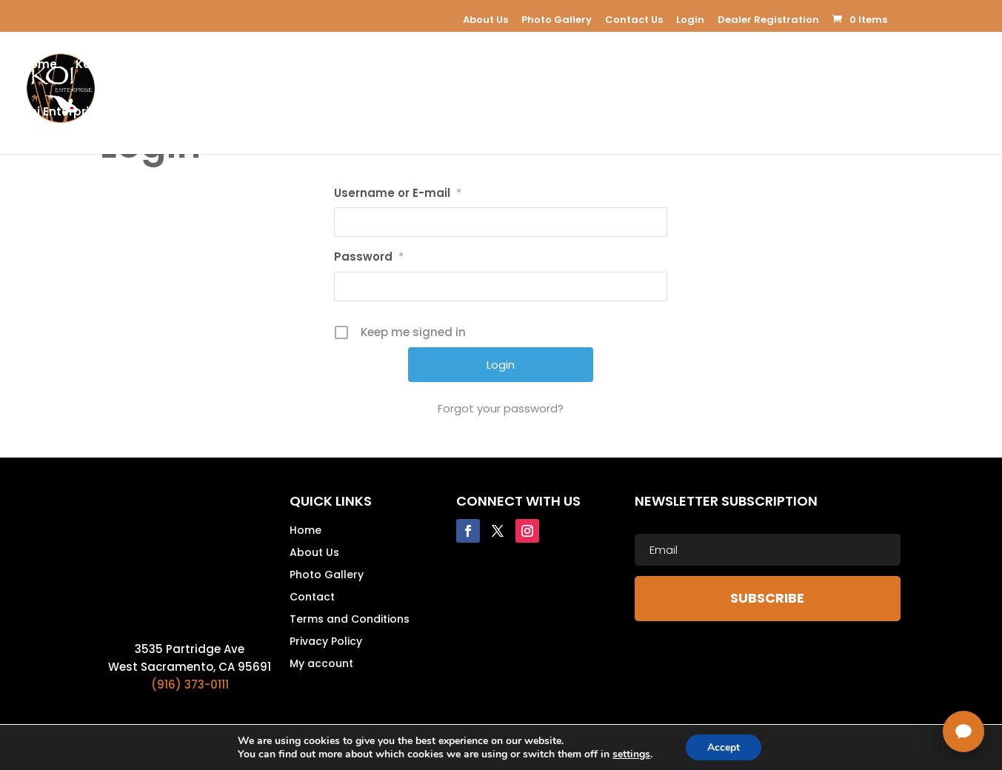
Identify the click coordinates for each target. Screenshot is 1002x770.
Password (369, 256)
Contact (312, 598)
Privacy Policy (326, 642)
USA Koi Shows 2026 (342, 113)
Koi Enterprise (116, 65)
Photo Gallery (556, 20)
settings (630, 753)
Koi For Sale (375, 65)
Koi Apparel (543, 65)
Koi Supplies (646, 65)
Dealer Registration (768, 20)
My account (321, 664)
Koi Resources (756, 65)
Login (690, 20)
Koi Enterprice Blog (77, 113)
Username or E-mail (397, 193)
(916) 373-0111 (190, 684)
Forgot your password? (501, 408)
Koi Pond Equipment (249, 65)
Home (39, 65)
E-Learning (458, 65)
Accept (723, 747)
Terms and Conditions (350, 620)
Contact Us (634, 20)
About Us (485, 20)
